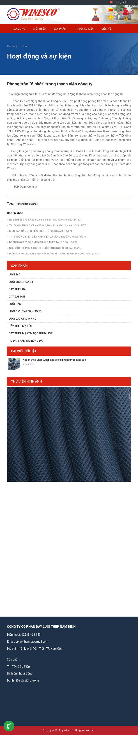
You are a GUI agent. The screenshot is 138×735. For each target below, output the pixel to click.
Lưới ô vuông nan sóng (25, 311)
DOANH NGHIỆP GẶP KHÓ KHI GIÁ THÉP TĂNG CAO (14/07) (43, 242)
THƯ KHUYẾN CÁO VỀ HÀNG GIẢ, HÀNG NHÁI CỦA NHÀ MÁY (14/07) (48, 225)
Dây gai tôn (17, 296)
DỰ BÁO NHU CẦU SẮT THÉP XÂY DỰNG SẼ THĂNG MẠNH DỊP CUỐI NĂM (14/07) (54, 253)
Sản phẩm (60, 28)
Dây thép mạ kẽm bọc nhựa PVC (31, 333)
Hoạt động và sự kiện (39, 56)
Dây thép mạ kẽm (20, 326)
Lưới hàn (15, 304)
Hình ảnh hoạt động (19, 673)
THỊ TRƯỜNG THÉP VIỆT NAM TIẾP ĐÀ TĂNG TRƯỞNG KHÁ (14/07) (47, 236)
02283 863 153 (31, 634)
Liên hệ (106, 28)
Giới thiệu (39, 28)
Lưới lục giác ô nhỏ (22, 318)
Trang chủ (18, 28)
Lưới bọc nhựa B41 (22, 282)
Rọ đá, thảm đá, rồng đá (26, 340)
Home (11, 46)
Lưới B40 (14, 274)
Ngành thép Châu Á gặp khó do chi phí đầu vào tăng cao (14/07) (45, 219)
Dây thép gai (17, 289)
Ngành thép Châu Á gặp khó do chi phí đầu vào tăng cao (54, 359)
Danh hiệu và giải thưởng (23, 680)
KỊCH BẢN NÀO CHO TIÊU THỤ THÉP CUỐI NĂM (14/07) (40, 231)
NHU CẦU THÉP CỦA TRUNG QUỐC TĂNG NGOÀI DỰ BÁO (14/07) (45, 248)
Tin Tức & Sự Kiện (18, 666)
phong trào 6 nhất (27, 203)
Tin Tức (23, 46)
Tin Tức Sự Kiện (84, 28)
